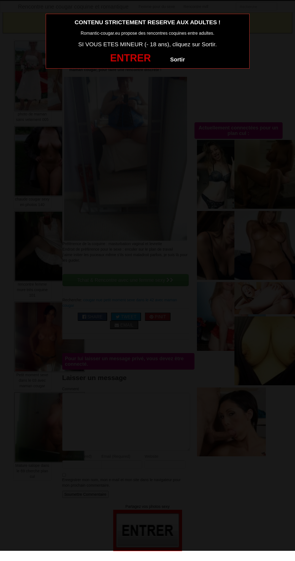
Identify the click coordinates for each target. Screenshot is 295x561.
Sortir (177, 59)
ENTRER (130, 58)
